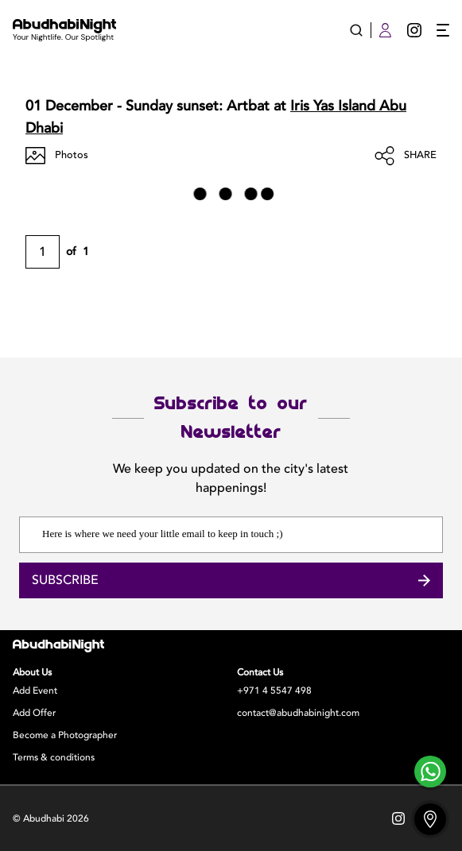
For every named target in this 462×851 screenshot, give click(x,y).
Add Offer (34, 712)
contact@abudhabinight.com (298, 712)
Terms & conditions (54, 757)
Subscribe (231, 580)
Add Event (35, 690)
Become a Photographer (65, 735)
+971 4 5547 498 (274, 690)
